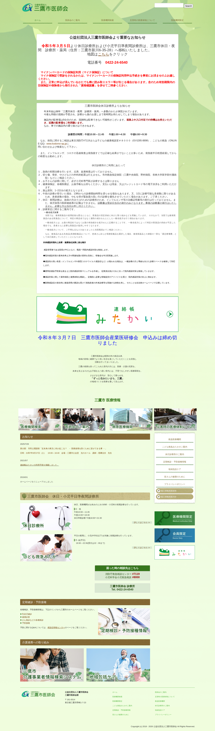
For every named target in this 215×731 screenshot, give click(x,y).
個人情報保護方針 (168, 497)
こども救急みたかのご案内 (174, 447)
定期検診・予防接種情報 (174, 462)
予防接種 (26, 623)
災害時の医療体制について (142, 20)
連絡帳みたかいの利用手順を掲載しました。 (39, 465)
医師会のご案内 (72, 20)
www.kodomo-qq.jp (56, 143)
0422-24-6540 (125, 589)
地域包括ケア (174, 469)
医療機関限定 (177, 20)
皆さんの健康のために (174, 476)
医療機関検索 (107, 20)
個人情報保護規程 (168, 491)
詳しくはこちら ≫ (142, 522)
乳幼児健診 (27, 614)
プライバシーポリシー (174, 484)
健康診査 (26, 617)
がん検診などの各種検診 (32, 620)
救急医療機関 (174, 439)
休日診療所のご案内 (174, 454)
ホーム (37, 20)
